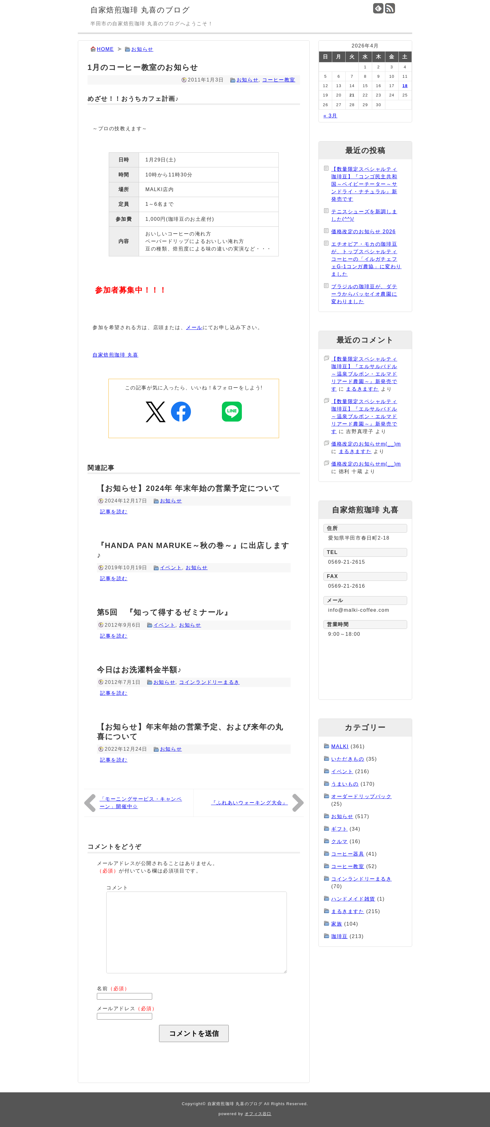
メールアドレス (127, 1008)
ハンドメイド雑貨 (353, 899)
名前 (113, 988)
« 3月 (330, 115)
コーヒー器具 (347, 854)
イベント (171, 567)
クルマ (339, 841)
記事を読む (114, 511)
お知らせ (142, 49)
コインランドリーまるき (209, 682)
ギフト (339, 829)
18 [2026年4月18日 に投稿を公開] (405, 85)
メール (194, 327)
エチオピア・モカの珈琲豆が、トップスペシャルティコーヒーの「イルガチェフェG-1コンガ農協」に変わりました (366, 259)
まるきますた (362, 389)
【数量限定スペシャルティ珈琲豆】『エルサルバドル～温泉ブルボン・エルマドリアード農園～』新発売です (364, 374)
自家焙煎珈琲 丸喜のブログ (140, 10)
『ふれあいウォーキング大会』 (249, 802)
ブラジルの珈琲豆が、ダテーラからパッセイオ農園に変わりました (364, 294)
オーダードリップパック (361, 796)
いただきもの (347, 759)
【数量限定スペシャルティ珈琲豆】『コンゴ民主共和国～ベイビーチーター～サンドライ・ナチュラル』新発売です (364, 184)
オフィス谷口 (258, 1113)
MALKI (340, 746)
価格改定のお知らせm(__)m (366, 444)
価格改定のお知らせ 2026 (363, 231)
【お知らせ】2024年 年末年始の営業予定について (189, 488)
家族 (336, 924)
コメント (117, 887)
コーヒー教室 (278, 79)
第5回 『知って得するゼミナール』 (164, 612)
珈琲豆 (339, 936)
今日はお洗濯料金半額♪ (139, 669)
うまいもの (345, 784)
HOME (105, 49)
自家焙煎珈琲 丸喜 (115, 355)
